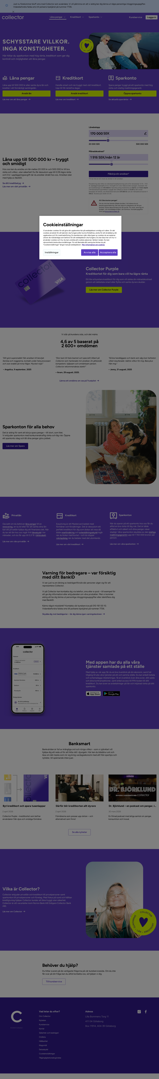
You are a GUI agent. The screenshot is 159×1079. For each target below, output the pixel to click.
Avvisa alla (87, 252)
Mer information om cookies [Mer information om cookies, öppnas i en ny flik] (93, 245)
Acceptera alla (108, 252)
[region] (80, 238)
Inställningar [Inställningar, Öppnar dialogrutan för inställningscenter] (52, 252)
